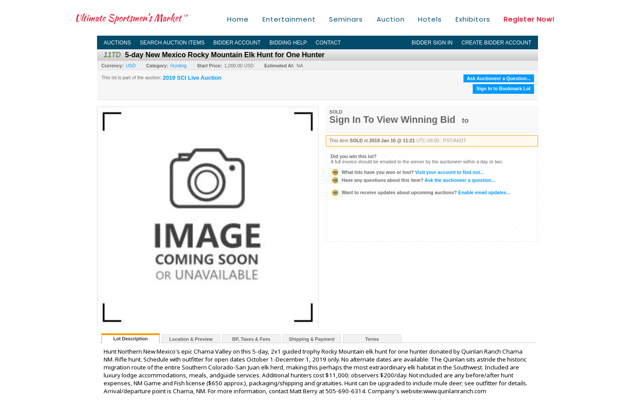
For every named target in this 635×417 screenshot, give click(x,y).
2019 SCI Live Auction (192, 78)
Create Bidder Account (496, 43)
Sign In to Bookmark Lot (503, 88)
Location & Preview (191, 339)
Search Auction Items (172, 43)
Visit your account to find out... (407, 172)
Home (238, 19)
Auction (391, 19)
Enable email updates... (420, 192)
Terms (372, 339)
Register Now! (529, 19)
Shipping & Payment (312, 339)
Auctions (117, 43)
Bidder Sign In (431, 43)
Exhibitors (473, 19)
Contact (328, 43)
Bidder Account (237, 43)
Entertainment (289, 19)
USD (131, 65)
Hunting (178, 65)
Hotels (430, 19)
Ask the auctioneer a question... (413, 180)
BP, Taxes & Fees (251, 339)
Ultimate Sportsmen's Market (131, 17)
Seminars (346, 19)
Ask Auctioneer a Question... (499, 78)
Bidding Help (288, 43)
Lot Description (130, 338)
